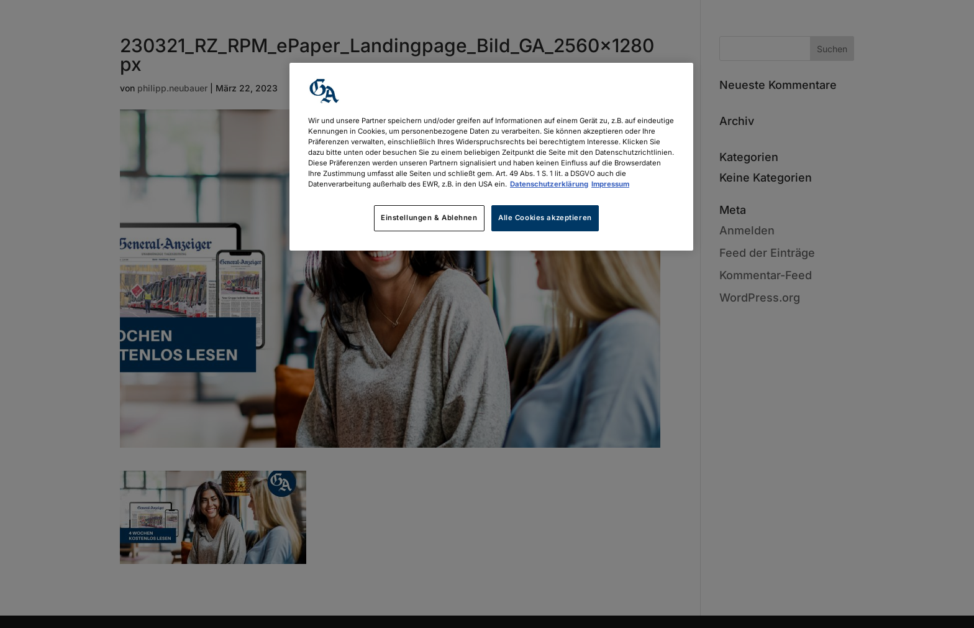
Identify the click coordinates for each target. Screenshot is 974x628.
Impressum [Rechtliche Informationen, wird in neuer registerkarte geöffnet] (610, 184)
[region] (491, 157)
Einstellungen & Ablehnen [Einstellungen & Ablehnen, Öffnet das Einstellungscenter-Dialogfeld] (429, 217)
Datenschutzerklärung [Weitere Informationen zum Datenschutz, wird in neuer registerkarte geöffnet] (549, 184)
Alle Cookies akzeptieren (545, 217)
